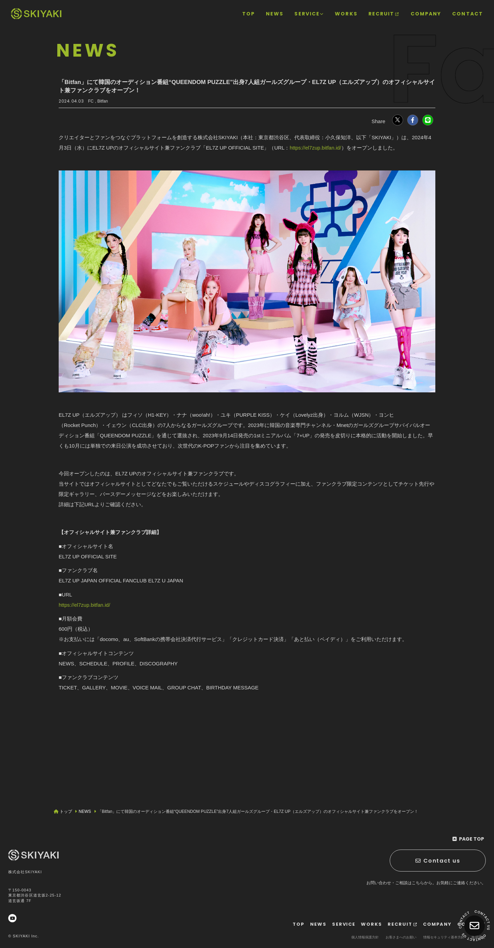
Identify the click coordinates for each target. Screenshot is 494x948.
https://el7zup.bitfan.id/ (315, 148)
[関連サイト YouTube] (12, 918)
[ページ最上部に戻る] (468, 839)
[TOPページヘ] (36, 13)
